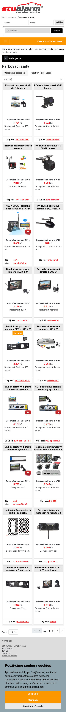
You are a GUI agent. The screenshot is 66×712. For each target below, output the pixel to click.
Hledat (57, 30)
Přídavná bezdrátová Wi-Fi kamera (48, 86)
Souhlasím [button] (33, 694)
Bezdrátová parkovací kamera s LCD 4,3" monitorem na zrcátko (48, 328)
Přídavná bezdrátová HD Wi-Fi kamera (18, 86)
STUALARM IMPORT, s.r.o (13, 49)
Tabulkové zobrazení (41, 73)
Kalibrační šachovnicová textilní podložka (18, 511)
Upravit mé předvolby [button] (33, 706)
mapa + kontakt (9, 655)
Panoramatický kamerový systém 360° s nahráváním (48, 448)
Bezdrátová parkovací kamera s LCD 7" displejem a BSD (48, 271)
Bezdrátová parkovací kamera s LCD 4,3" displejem (17, 271)
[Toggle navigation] (6, 41)
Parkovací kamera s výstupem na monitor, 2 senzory (48, 512)
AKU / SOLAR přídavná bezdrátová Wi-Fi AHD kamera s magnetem (18, 207)
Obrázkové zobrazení (14, 73)
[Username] (14, 22)
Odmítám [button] (33, 700)
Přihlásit (59, 22)
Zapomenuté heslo (26, 17)
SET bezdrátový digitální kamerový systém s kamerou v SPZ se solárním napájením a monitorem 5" (48, 388)
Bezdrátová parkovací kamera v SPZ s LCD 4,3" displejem (18, 328)
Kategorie (12, 58)
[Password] (41, 22)
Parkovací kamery (56, 49)
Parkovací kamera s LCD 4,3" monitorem (48, 569)
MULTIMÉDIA (40, 49)
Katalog (29, 49)
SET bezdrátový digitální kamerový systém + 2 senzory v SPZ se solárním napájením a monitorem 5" (18, 448)
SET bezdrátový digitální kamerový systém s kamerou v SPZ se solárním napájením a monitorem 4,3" (18, 388)
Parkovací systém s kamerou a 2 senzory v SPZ (18, 569)
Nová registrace (9, 17)
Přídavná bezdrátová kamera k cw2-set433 (48, 207)
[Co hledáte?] (27, 31)
